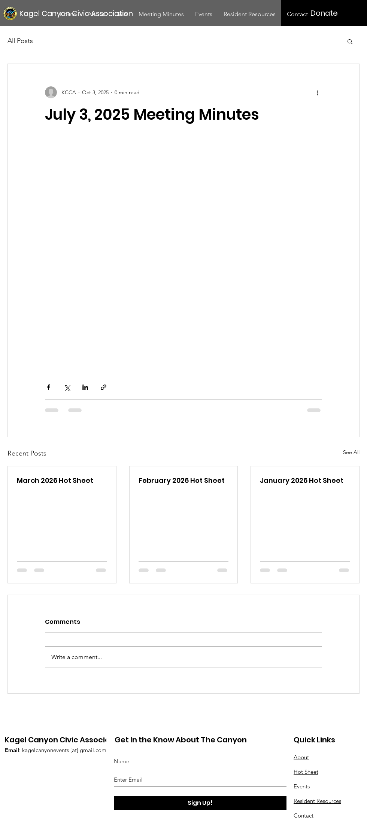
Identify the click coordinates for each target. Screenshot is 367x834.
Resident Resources (317, 800)
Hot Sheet (306, 771)
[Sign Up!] (200, 803)
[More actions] (317, 92)
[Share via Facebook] (48, 387)
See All (351, 452)
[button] (350, 41)
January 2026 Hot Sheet (301, 480)
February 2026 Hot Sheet (182, 480)
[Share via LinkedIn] (85, 387)
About (301, 757)
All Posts (20, 41)
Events (302, 786)
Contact (303, 815)
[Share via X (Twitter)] (66, 387)
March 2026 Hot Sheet (55, 480)
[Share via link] (103, 387)
